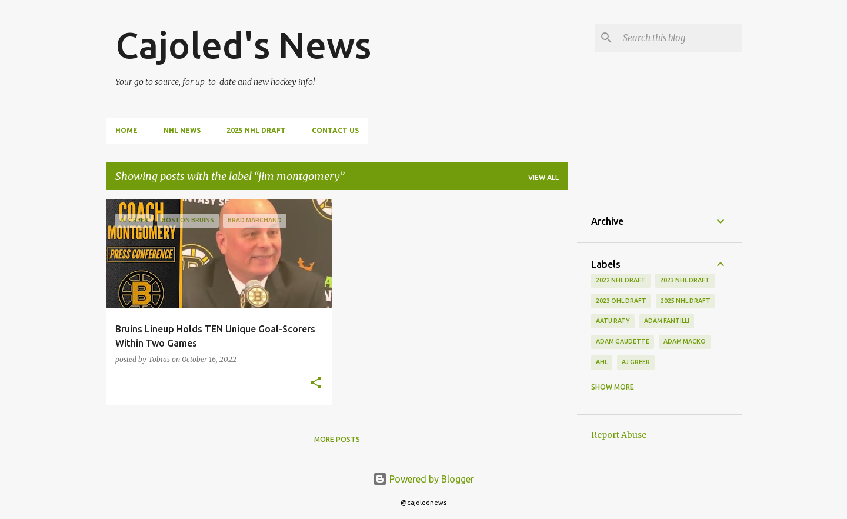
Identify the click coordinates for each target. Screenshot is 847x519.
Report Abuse (618, 435)
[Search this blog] (680, 38)
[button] (316, 383)
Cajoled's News (243, 44)
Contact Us (335, 130)
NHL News (182, 130)
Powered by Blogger (423, 479)
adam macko (684, 341)
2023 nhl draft (685, 280)
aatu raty (613, 320)
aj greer (636, 361)
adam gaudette (622, 341)
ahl (602, 361)
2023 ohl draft (621, 300)
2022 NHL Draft (621, 280)
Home (126, 130)
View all (543, 177)
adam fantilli (666, 320)
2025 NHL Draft (256, 130)
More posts (337, 439)
